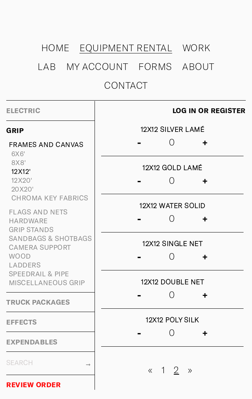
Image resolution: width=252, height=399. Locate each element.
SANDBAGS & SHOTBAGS (50, 238)
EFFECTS (21, 322)
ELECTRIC (23, 110)
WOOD (20, 256)
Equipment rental (125, 47)
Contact (126, 85)
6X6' (18, 153)
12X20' (21, 180)
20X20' (22, 189)
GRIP (15, 130)
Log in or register (209, 110)
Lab (47, 66)
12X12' (21, 171)
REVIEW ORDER (33, 384)
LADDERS (25, 264)
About (198, 66)
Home (55, 47)
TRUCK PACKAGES (38, 302)
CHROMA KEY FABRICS (49, 197)
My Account (97, 66)
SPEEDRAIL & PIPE (39, 273)
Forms (155, 66)
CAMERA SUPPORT (40, 247)
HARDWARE (28, 220)
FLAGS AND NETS (38, 211)
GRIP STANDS (31, 229)
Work (196, 47)
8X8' (18, 162)
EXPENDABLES (32, 341)
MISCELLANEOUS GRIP (47, 282)
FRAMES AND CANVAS (46, 144)
